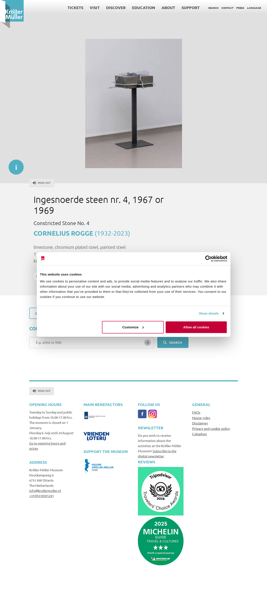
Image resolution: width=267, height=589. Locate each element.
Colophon (199, 434)
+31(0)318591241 (41, 496)
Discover (116, 7)
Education (143, 7)
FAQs (196, 412)
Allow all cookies (196, 327)
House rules (201, 417)
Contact (227, 7)
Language (254, 7)
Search (213, 7)
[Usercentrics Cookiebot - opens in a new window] (208, 258)
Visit (95, 7)
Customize (133, 327)
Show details (209, 313)
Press (240, 7)
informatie (14, 165)
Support (191, 7)
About (168, 7)
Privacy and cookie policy (211, 428)
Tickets (75, 7)
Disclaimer (200, 423)
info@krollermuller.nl (45, 491)
